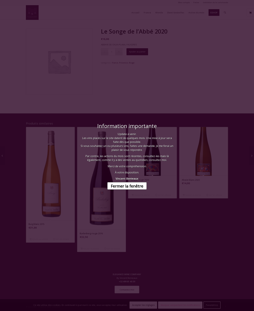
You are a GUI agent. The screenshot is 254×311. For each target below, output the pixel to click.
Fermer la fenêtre (127, 186)
